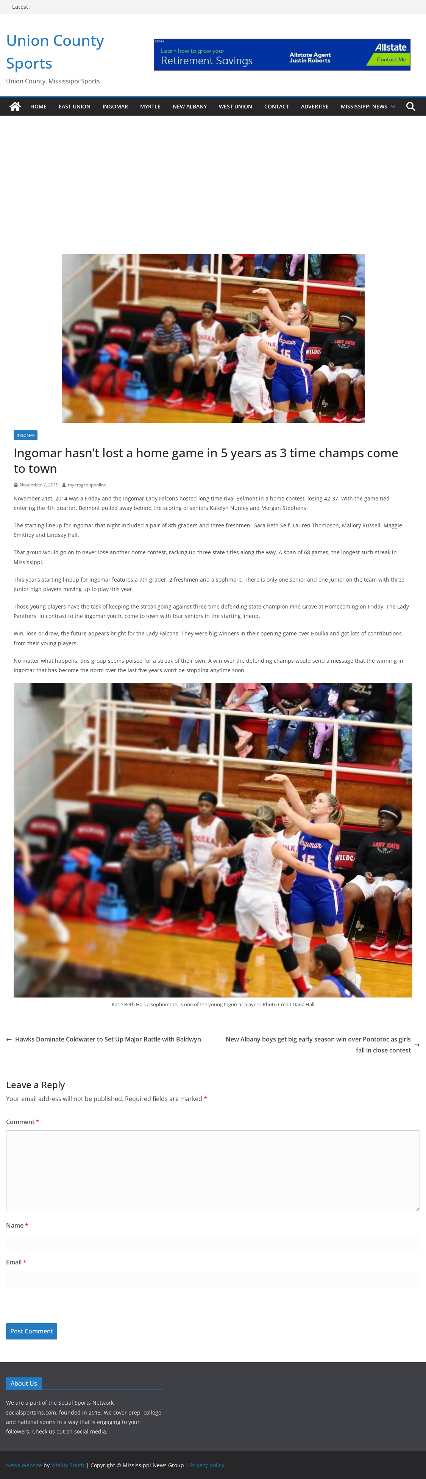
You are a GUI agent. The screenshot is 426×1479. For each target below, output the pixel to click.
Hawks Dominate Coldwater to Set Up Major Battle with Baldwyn (103, 1039)
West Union (235, 106)
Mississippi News (364, 106)
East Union (75, 106)
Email (16, 1262)
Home (38, 106)
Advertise (315, 106)
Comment (22, 1122)
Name (17, 1225)
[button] (391, 106)
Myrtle (150, 106)
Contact (276, 106)
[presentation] (58, 1307)
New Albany (190, 106)
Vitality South (67, 1465)
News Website (24, 1465)
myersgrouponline (87, 484)
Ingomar (115, 106)
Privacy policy (207, 1465)
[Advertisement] (213, 174)
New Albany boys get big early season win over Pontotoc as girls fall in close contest (323, 1044)
